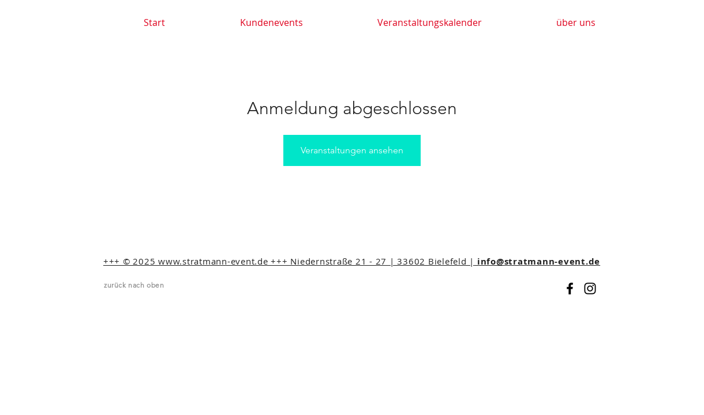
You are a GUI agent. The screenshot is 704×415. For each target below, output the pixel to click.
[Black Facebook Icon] (570, 288)
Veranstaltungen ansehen (352, 150)
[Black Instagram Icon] (590, 288)
